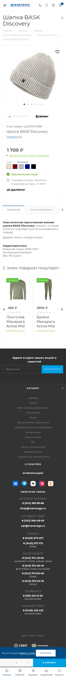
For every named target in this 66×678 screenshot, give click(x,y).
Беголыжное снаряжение (33, 407)
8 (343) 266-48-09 (33, 520)
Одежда (33, 398)
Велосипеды (33, 432)
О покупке (33, 464)
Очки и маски (33, 437)
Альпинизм (33, 412)
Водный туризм (33, 451)
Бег (33, 442)
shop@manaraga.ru (33, 508)
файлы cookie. (27, 653)
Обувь (33, 417)
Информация (33, 473)
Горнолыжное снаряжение (33, 422)
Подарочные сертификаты (33, 456)
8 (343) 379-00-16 (33, 582)
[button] (24, 104)
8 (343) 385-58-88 (33, 503)
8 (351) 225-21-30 (33, 597)
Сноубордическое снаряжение (33, 427)
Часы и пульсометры (33, 446)
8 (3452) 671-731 (33, 545)
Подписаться (52, 369)
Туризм (33, 402)
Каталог (33, 388)
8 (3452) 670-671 (33, 538)
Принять (45, 653)
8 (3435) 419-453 (33, 612)
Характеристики (41, 210)
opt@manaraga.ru (33, 525)
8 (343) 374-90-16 (33, 567)
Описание (13, 210)
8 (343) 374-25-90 (33, 559)
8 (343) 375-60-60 (33, 575)
